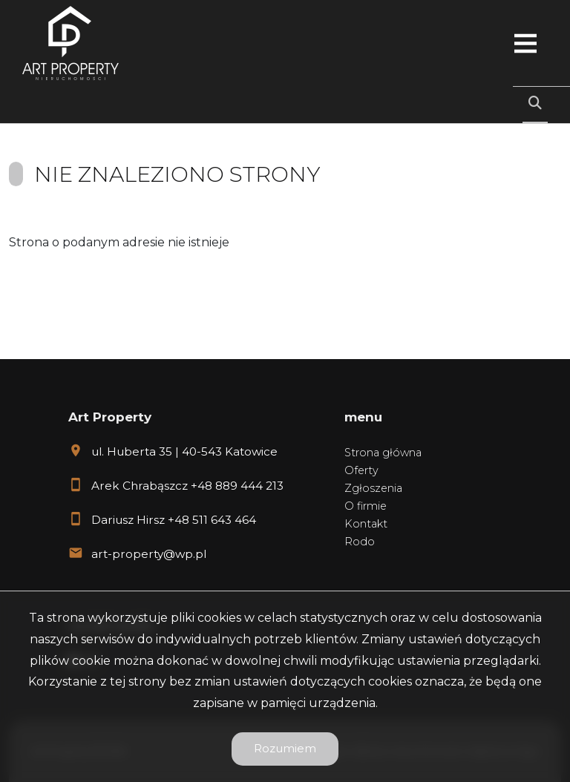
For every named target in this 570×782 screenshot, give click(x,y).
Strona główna (383, 452)
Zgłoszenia (373, 488)
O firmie (365, 506)
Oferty (361, 470)
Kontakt (365, 523)
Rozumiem (285, 748)
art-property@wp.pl (148, 554)
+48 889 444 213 (237, 486)
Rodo (359, 541)
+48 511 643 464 (212, 520)
